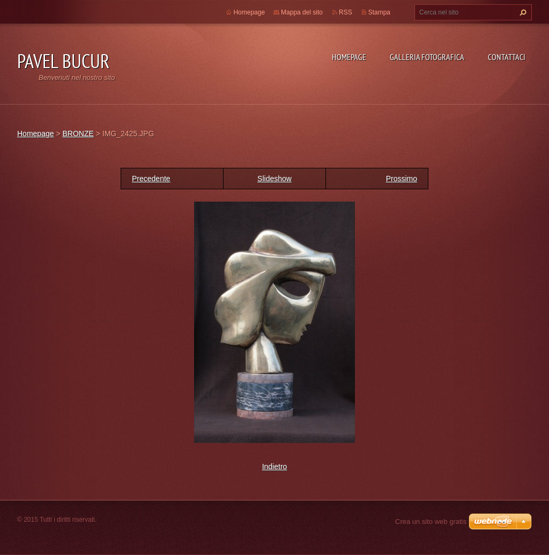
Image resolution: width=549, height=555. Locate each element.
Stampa (379, 12)
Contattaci (506, 56)
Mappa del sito (302, 12)
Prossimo (401, 178)
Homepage (349, 56)
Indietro (274, 466)
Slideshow (274, 178)
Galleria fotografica (427, 56)
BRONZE (77, 133)
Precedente (151, 178)
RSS (345, 12)
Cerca (522, 12)
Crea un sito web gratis (430, 521)
